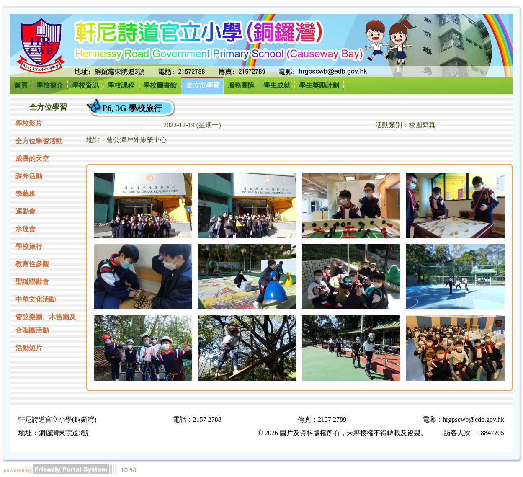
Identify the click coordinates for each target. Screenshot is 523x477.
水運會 (25, 228)
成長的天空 (32, 158)
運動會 (25, 211)
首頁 (21, 85)
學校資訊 (85, 85)
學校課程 (121, 85)
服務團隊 (241, 85)
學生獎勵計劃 (319, 85)
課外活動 (28, 176)
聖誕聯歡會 (32, 281)
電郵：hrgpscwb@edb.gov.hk (463, 419)
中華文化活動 (35, 299)
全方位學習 (202, 85)
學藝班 (25, 193)
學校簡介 (49, 85)
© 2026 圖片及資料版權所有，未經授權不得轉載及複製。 (342, 432)
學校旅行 (28, 246)
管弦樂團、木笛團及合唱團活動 (45, 323)
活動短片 (28, 347)
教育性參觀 (32, 264)
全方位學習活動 (38, 140)
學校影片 (28, 123)
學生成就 (276, 85)
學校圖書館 (160, 85)
